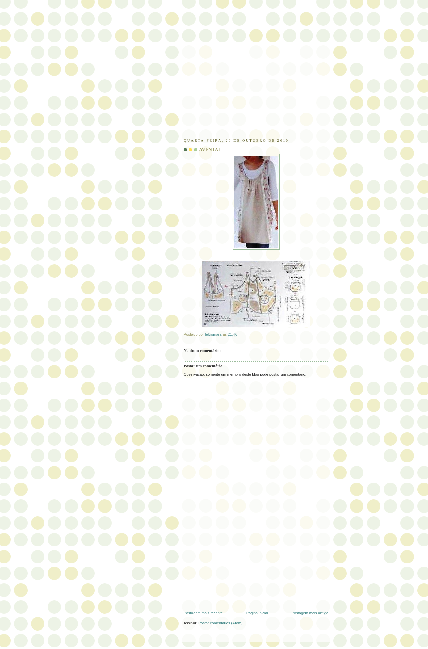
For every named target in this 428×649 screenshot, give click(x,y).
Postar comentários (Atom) (220, 623)
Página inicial (257, 613)
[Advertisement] (234, 92)
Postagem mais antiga (310, 613)
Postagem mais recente (203, 613)
